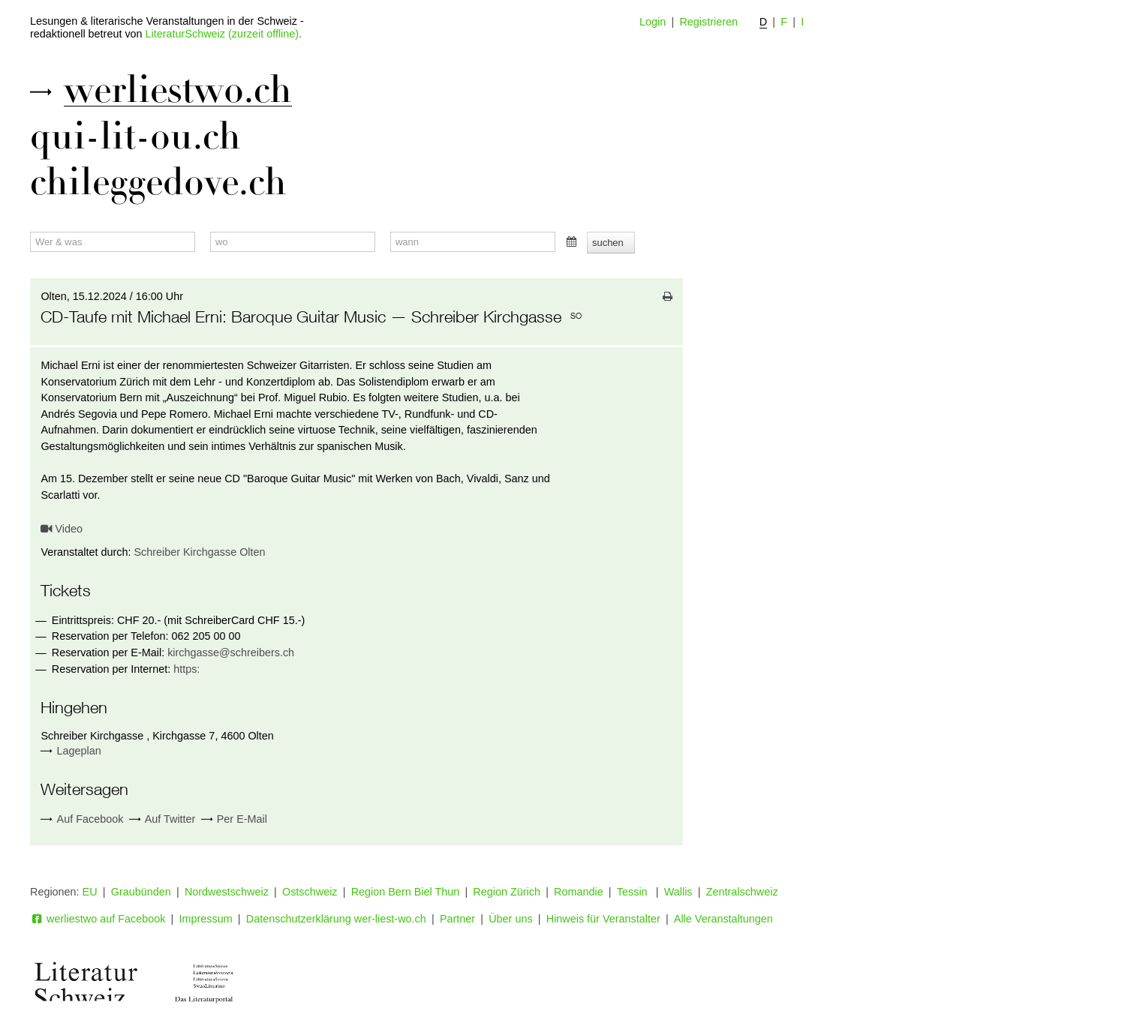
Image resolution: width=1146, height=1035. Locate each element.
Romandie (578, 892)
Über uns (510, 919)
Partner (457, 919)
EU (90, 892)
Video (62, 529)
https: (186, 669)
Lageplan (79, 751)
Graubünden (141, 892)
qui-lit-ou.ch (135, 136)
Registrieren (708, 22)
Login (652, 22)
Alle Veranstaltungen (723, 919)
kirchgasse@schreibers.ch (230, 652)
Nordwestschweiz (227, 892)
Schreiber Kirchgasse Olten (199, 552)
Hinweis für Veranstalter (603, 919)
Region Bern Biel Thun (405, 892)
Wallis (678, 892)
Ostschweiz (310, 892)
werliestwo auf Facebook (97, 919)
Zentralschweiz (742, 892)
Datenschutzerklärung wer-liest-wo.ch (336, 919)
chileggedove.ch (158, 182)
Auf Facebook (82, 819)
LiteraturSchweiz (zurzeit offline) (222, 34)
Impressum (206, 919)
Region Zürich (506, 892)
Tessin (634, 892)
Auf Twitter (162, 819)
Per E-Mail (234, 819)
